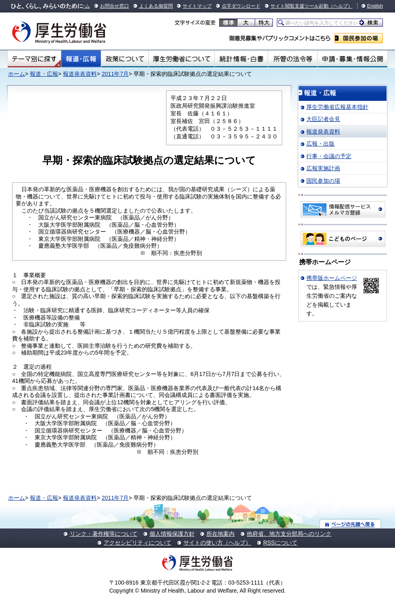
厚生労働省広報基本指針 (337, 107)
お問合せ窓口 (114, 6)
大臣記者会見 (323, 119)
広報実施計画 (323, 168)
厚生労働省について (182, 58)
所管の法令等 (292, 58)
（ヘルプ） (340, 6)
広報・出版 (320, 143)
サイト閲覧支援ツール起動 (299, 6)
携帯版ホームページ (331, 278)
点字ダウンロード (241, 6)
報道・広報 (81, 58)
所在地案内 (220, 533)
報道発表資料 (80, 74)
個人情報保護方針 (172, 533)
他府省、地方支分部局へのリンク (289, 533)
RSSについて (280, 542)
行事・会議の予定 (328, 156)
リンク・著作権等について (103, 533)
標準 (228, 22)
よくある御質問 (156, 6)
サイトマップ (197, 6)
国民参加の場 (359, 38)
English (375, 6)
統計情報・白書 (241, 58)
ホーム (16, 74)
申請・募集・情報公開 (352, 58)
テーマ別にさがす (34, 59)
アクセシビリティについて (137, 542)
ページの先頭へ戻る (350, 523)
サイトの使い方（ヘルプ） (217, 542)
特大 (263, 22)
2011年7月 (115, 74)
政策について (124, 58)
